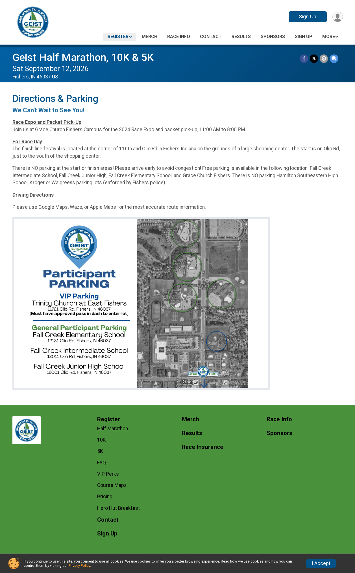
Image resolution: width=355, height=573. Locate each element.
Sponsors (273, 36)
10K (101, 440)
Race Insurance (202, 447)
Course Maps (112, 485)
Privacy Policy (79, 565)
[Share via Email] (324, 58)
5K (100, 451)
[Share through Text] (334, 58)
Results (241, 36)
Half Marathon (112, 428)
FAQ (101, 463)
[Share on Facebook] (304, 58)
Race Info (178, 36)
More (328, 36)
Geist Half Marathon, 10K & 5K (83, 57)
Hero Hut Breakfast (118, 508)
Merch (149, 36)
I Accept (321, 563)
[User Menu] (337, 17)
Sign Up (307, 16)
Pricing (104, 496)
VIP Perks (108, 474)
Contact (211, 36)
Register (118, 36)
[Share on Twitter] (314, 58)
